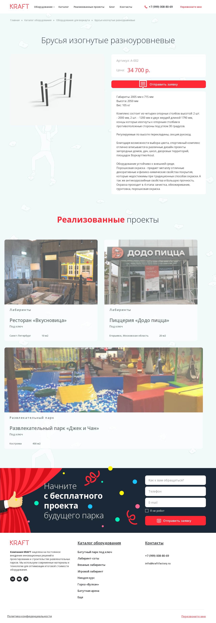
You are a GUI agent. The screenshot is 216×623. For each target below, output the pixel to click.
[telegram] (25, 578)
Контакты (126, 6)
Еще (80, 597)
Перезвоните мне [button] (191, 6)
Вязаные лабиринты (91, 565)
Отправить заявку (177, 521)
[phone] (175, 491)
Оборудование (43, 6)
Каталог (64, 6)
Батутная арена (88, 591)
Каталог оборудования (37, 20)
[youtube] (19, 578)
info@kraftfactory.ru (158, 563)
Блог (112, 6)
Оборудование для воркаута (73, 20)
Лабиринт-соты (88, 558)
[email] (175, 502)
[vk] (12, 578)
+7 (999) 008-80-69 (161, 7)
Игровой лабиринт (90, 571)
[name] (175, 480)
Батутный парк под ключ (95, 552)
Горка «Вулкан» (88, 584)
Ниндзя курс (86, 578)
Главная (15, 20)
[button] (158, 84)
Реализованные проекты (89, 6)
